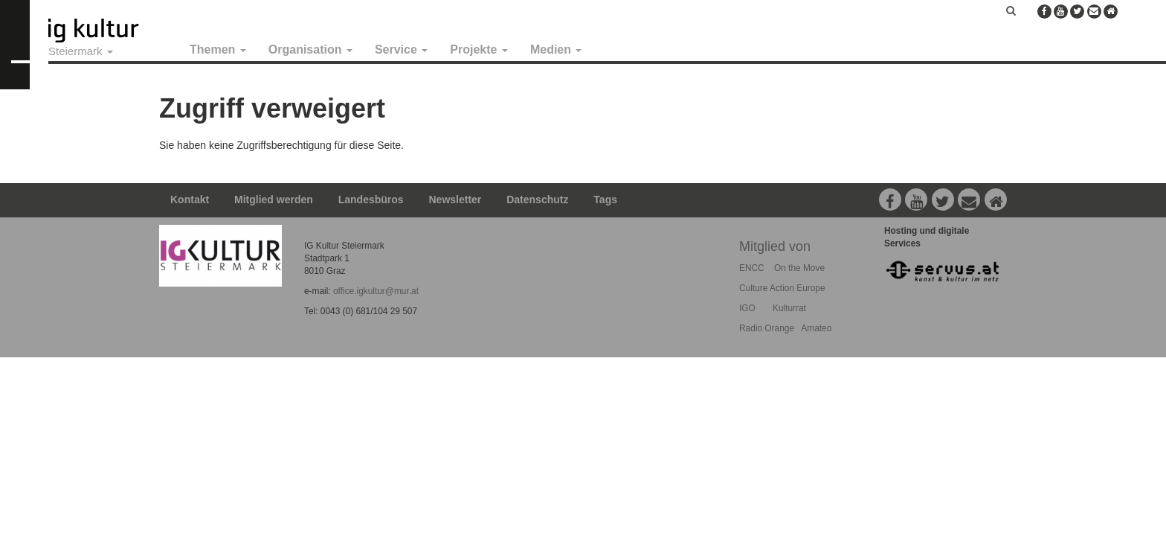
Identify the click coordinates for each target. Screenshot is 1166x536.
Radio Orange (766, 328)
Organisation (310, 49)
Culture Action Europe (782, 288)
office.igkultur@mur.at (376, 291)
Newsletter (455, 199)
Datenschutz (537, 199)
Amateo (816, 328)
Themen (218, 49)
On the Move (799, 268)
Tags (605, 199)
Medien (556, 49)
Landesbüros (371, 199)
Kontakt (189, 199)
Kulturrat (789, 308)
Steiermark (80, 51)
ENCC (751, 268)
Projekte (479, 49)
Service (401, 49)
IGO (747, 308)
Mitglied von (775, 246)
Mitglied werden (273, 199)
